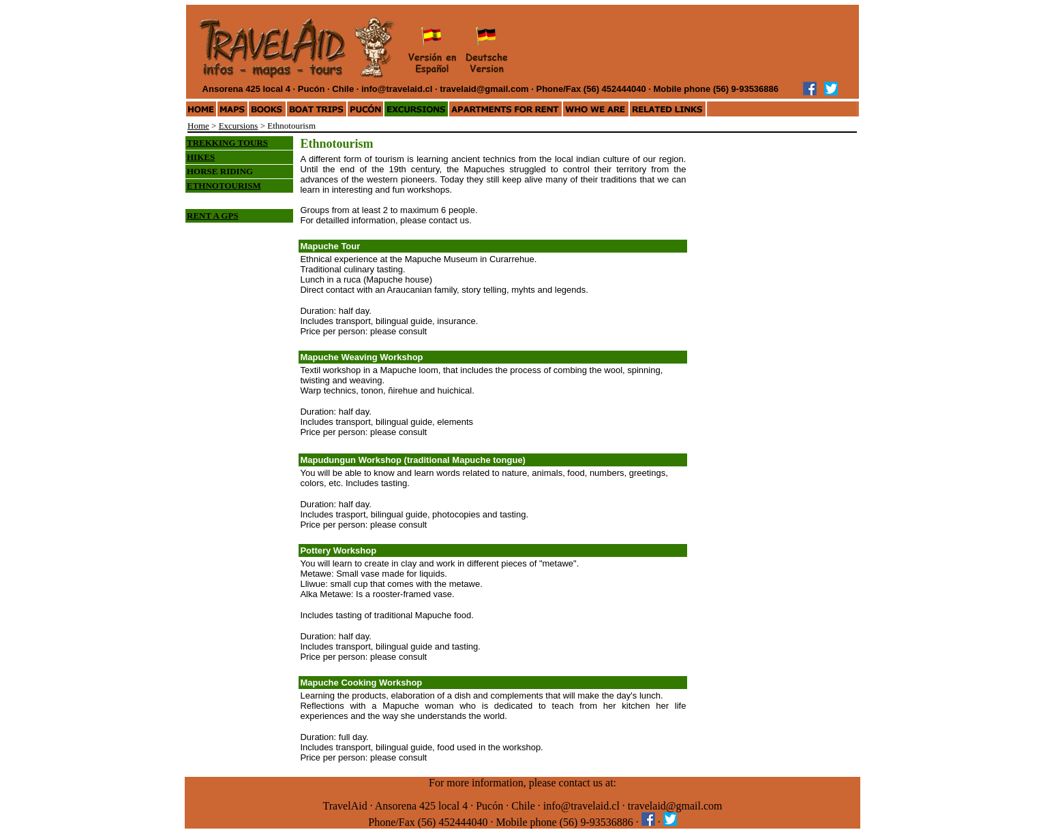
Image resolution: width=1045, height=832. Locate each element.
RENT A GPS (213, 215)
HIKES (201, 157)
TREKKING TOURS (227, 143)
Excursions (238, 126)
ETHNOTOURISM (224, 185)
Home (198, 126)
